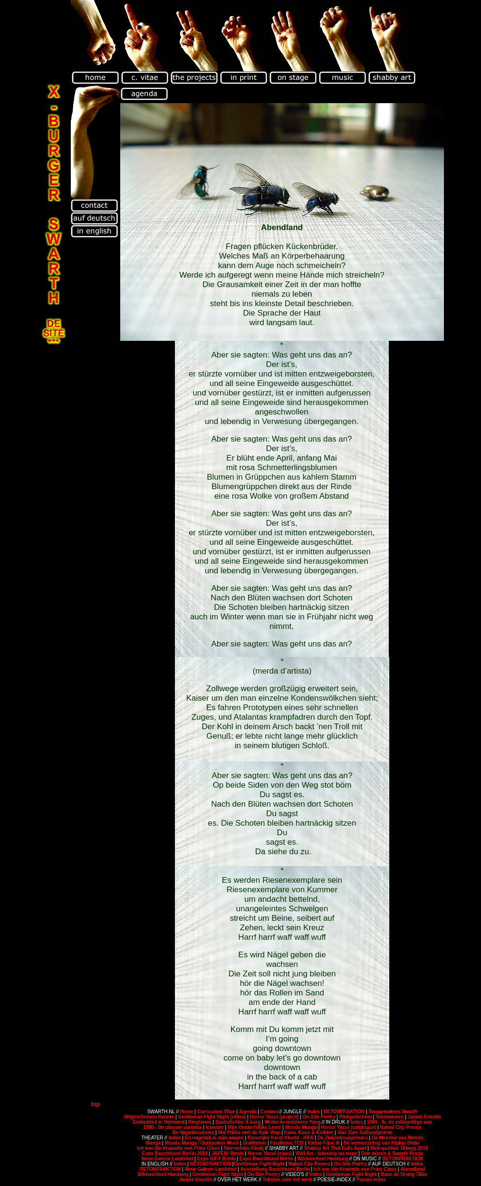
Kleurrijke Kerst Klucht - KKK (281, 1137)
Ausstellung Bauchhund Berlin (275, 1169)
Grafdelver (255, 1143)
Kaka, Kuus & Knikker (309, 1132)
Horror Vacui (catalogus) (348, 1127)
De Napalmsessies (193, 1132)
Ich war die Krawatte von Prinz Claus (179, 1148)
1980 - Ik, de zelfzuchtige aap (399, 1122)
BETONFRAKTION (345, 1111)
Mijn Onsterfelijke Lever (254, 1127)
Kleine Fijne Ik (323, 1143)
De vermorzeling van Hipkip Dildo (381, 1143)
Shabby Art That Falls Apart (335, 1148)
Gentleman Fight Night (258, 1164)
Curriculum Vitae (217, 1111)
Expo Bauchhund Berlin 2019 (174, 1153)
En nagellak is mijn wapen (214, 1137)
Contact (269, 1111)
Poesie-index (371, 1179)
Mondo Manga (301, 1127)
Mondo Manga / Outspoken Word (201, 1143)
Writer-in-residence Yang (292, 1122)
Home (187, 1111)
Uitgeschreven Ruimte (149, 1116)
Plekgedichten (356, 1116)
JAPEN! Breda (228, 1153)
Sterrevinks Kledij (244, 1148)
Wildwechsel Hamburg (322, 1158)
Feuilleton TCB (287, 1143)
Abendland (412, 1169)
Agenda (248, 1111)
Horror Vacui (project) (275, 1116)
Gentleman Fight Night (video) (212, 1116)
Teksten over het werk (287, 1179)
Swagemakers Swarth (392, 1111)
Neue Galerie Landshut (167, 1158)
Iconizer (215, 1127)
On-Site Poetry (318, 1116)
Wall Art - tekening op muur (326, 1153)
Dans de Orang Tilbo (403, 1174)
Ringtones (200, 1122)
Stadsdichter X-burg (238, 1122)
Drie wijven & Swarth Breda (392, 1153)
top (95, 1104)
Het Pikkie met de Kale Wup (249, 1132)
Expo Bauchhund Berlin (266, 1158)
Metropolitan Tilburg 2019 (399, 1148)
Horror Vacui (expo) (270, 1153)
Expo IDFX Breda (216, 1158)
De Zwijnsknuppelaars (343, 1137)
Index (314, 1111)
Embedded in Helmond (159, 1122)
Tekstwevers (390, 1116)
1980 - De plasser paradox (172, 1127)
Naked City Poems (400, 1127)
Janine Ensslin (424, 1116)
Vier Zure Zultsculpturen (364, 1132)
